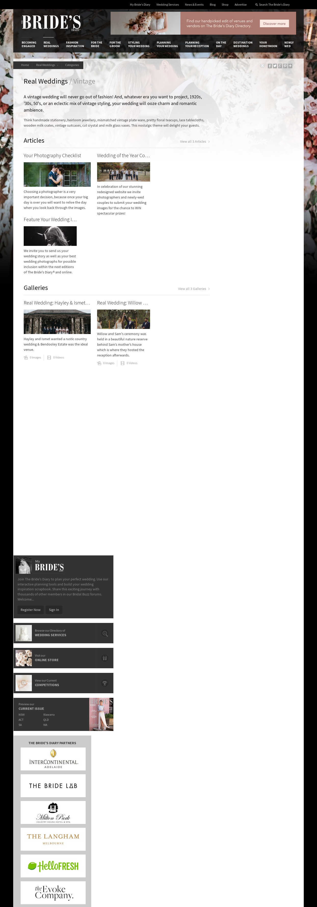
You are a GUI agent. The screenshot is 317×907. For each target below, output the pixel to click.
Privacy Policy (222, 774)
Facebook (273, 783)
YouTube (272, 814)
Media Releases (128, 774)
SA (222, 410)
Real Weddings (51, 44)
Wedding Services (167, 5)
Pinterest (272, 806)
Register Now (233, 295)
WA (248, 410)
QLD (249, 405)
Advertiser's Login (82, 774)
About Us (29, 774)
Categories (75, 65)
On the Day (221, 44)
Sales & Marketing (82, 790)
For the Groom (115, 44)
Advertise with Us (35, 785)
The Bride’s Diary (51, 23)
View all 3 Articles (183, 148)
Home (26, 65)
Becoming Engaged (29, 44)
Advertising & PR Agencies (136, 790)
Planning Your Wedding (167, 44)
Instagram (273, 791)
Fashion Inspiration (75, 44)
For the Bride (96, 44)
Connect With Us (272, 768)
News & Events (194, 5)
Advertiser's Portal (179, 785)
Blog (213, 5)
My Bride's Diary (140, 5)
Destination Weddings (243, 44)
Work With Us (32, 790)
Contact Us (30, 780)
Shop (225, 5)
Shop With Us (175, 774)
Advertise (241, 5)
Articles (36, 146)
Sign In (256, 295)
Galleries (38, 234)
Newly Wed (289, 44)
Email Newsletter (278, 822)
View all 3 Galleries (182, 236)
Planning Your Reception (197, 44)
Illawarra (252, 400)
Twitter (271, 798)
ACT (223, 405)
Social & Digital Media (85, 785)
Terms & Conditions (227, 780)
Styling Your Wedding (139, 44)
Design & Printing (82, 780)
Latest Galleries (128, 785)
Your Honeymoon (268, 44)
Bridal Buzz (274, 775)
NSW (224, 400)
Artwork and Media (179, 780)
